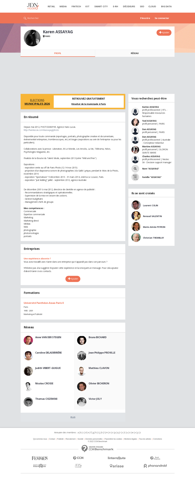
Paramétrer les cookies (113, 439)
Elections (37, 102)
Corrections (157, 439)
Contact (52, 439)
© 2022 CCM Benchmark (97, 441)
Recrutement (70, 439)
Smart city (101, 6)
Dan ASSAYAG (149, 129)
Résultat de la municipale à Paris (88, 104)
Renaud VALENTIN (152, 216)
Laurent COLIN (150, 205)
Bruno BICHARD (98, 337)
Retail (51, 6)
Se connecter (162, 18)
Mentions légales (130, 439)
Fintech (76, 6)
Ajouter (165, 32)
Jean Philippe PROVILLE (102, 352)
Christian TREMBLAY (153, 237)
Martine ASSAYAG (151, 146)
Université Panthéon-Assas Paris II (44, 303)
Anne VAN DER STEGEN (48, 337)
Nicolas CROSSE (44, 383)
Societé (80, 439)
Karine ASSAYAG (150, 106)
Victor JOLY (95, 399)
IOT (87, 6)
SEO (142, 6)
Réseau (135, 53)
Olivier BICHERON (99, 383)
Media (63, 6)
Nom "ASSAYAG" (150, 168)
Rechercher (33, 18)
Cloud (152, 6)
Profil (57, 53)
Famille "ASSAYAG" (152, 177)
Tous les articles (145, 439)
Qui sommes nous (40, 439)
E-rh (115, 6)
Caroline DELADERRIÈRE (48, 352)
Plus (72, 417)
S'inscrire (145, 18)
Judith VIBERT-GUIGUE (48, 368)
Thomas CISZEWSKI (46, 399)
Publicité (60, 439)
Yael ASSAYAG (149, 120)
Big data (166, 6)
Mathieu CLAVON (99, 368)
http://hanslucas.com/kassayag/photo (41, 130)
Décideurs (129, 6)
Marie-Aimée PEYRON (154, 226)
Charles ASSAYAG (151, 156)
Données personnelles (94, 439)
